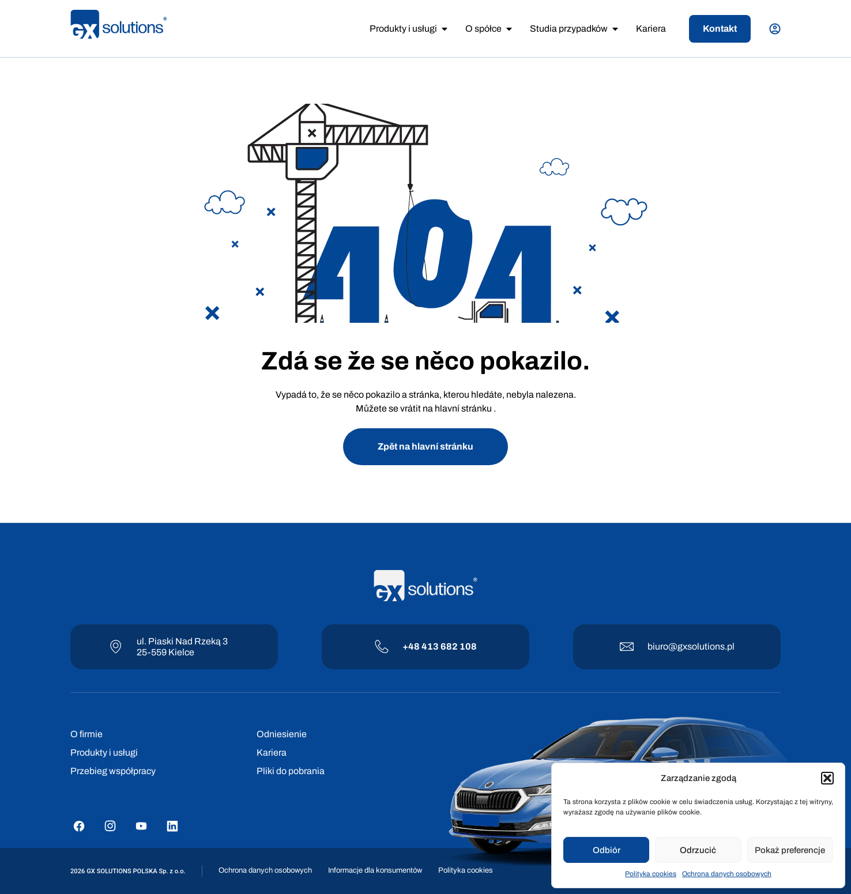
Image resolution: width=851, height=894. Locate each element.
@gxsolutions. (697, 646)
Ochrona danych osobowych (726, 874)
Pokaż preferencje (790, 850)
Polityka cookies (650, 874)
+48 (411, 646)
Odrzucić (698, 850)
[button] (827, 778)
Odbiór (606, 850)
